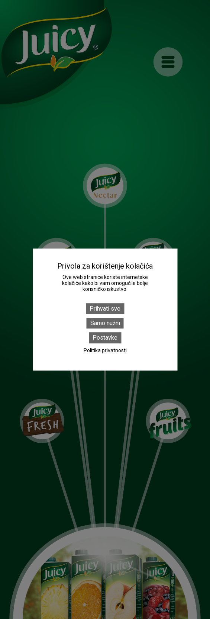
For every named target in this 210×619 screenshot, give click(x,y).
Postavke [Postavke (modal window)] (105, 337)
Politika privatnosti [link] (105, 350)
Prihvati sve (105, 308)
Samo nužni (105, 323)
